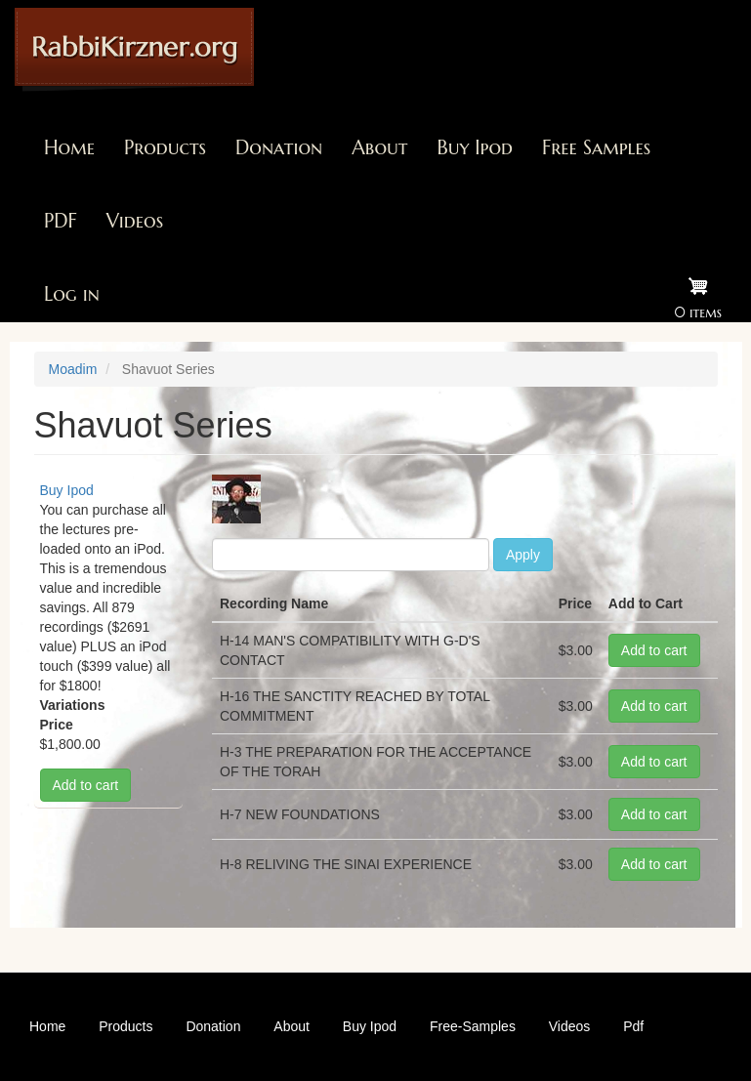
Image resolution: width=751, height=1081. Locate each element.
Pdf (633, 1026)
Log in (72, 294)
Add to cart (86, 785)
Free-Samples (473, 1026)
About (379, 148)
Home (69, 148)
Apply (523, 554)
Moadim (73, 369)
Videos (134, 221)
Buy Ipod (475, 148)
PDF (60, 221)
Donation (278, 148)
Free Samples (596, 148)
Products (165, 148)
